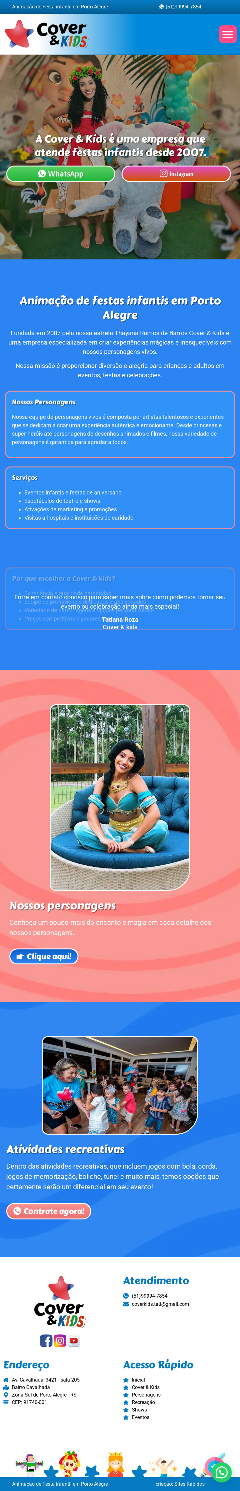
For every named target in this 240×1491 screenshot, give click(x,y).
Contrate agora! (48, 1221)
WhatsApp (60, 173)
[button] (228, 34)
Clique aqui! (44, 966)
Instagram (176, 174)
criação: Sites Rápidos (180, 1484)
